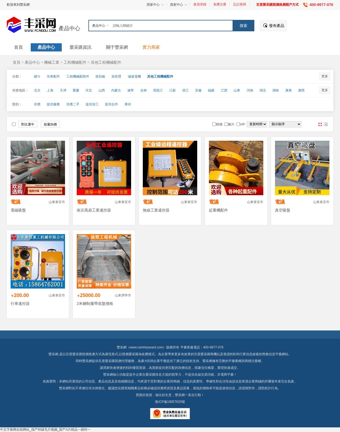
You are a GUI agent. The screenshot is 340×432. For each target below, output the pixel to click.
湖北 (262, 90)
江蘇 (172, 90)
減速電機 (134, 76)
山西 (101, 90)
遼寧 (130, 90)
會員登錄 (199, 4)
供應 (37, 104)
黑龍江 (158, 90)
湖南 (275, 90)
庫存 (128, 104)
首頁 (16, 62)
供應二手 (72, 104)
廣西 (301, 90)
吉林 (143, 90)
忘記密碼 (239, 4)
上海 (50, 90)
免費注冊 (219, 4)
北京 (37, 90)
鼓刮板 (100, 76)
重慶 (76, 90)
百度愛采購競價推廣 (80, 354)
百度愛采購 (106, 361)
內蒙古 (116, 90)
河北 (88, 90)
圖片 (320, 124)
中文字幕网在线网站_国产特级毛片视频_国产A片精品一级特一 (45, 429)
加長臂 (116, 76)
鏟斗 (37, 76)
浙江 (185, 90)
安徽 (198, 90)
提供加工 (92, 104)
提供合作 (111, 104)
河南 (250, 90)
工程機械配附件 (77, 76)
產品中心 (69, 28)
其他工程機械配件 (106, 62)
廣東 (288, 90)
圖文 (325, 124)
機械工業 (51, 62)
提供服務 (53, 104)
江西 (224, 90)
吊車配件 (53, 76)
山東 (237, 90)
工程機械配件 (75, 62)
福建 (211, 90)
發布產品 (276, 25)
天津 (63, 90)
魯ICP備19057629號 (170, 402)
